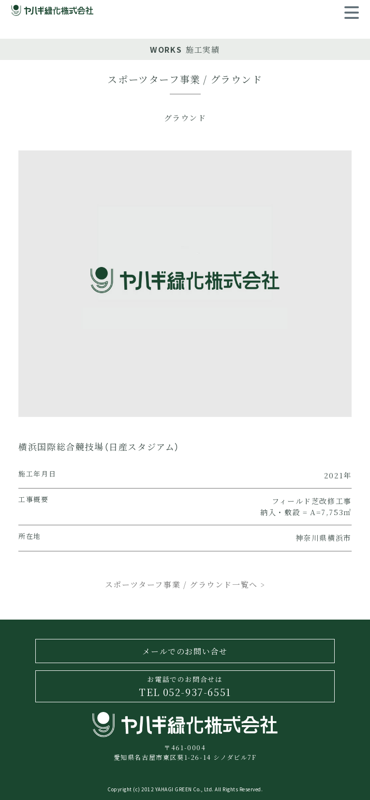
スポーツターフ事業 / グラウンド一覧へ (185, 584)
